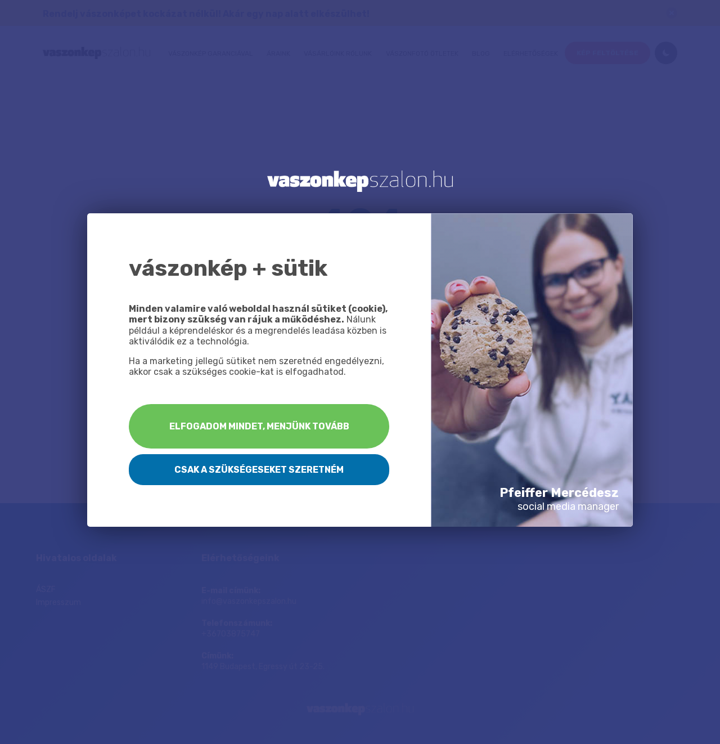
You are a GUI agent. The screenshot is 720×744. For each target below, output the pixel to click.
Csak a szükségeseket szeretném (259, 469)
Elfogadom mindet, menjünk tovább (259, 426)
